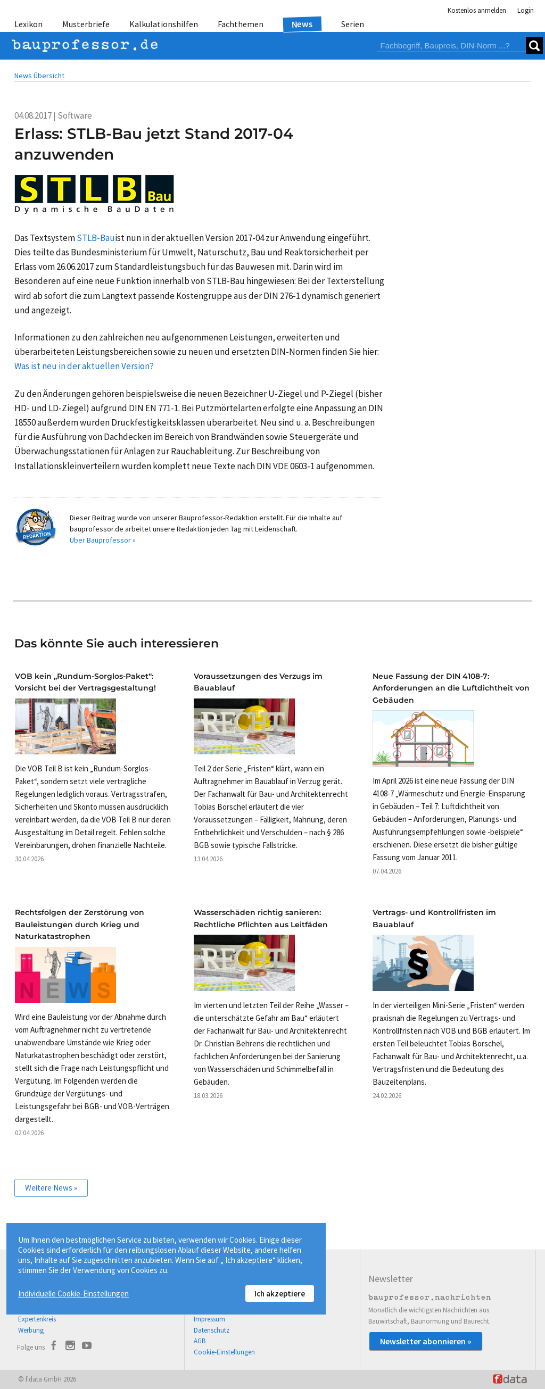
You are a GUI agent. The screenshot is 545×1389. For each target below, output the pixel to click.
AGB (199, 1340)
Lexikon (28, 24)
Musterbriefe (86, 24)
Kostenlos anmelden (477, 10)
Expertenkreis (37, 1319)
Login (525, 10)
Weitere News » (51, 1188)
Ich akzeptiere (279, 1293)
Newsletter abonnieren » (426, 1341)
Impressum (209, 1319)
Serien (352, 24)
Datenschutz (211, 1330)
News (302, 24)
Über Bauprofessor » (103, 540)
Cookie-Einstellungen (224, 1352)
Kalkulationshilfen (163, 24)
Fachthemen (240, 24)
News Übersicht (39, 75)
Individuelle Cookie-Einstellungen (73, 1293)
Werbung (31, 1330)
